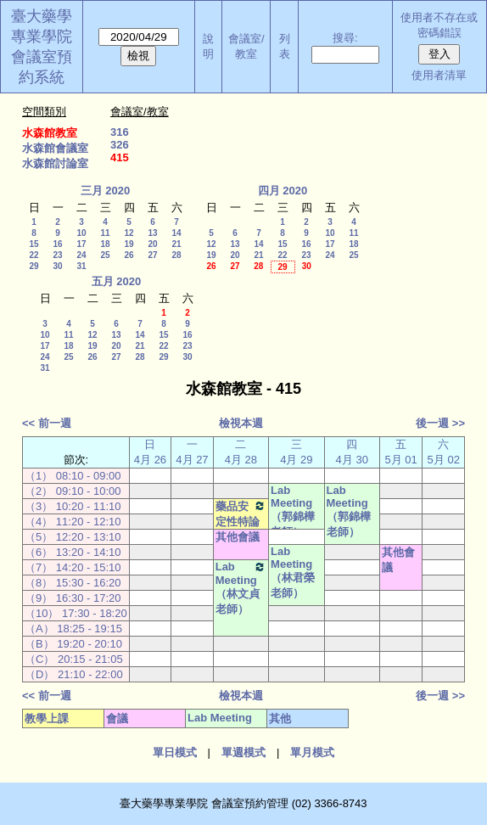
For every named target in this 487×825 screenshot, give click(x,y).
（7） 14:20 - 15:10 (72, 567)
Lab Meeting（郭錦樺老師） (293, 511)
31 (81, 266)
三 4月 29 (296, 452)
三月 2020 (106, 190)
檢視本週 (241, 423)
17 (81, 244)
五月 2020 (117, 281)
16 (57, 244)
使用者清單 (439, 75)
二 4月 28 (241, 452)
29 (33, 266)
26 (128, 255)
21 (176, 244)
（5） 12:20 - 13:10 (72, 536)
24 (81, 255)
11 (104, 233)
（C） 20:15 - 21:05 (74, 659)
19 (128, 244)
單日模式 (175, 752)
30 (57, 266)
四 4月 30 (352, 452)
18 (104, 244)
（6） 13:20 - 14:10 (72, 552)
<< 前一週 (46, 423)
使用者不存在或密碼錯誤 (439, 25)
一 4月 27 (192, 452)
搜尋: (345, 37)
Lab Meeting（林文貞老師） (241, 587)
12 (128, 233)
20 (152, 244)
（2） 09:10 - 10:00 (72, 491)
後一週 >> (440, 423)
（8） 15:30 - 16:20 (72, 582)
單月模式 (312, 752)
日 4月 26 (150, 452)
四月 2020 (283, 190)
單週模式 (243, 752)
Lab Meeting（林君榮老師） (293, 572)
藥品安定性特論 (241, 513)
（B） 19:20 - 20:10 (73, 643)
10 (81, 233)
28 (176, 255)
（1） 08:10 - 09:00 (72, 475)
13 (152, 233)
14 (176, 233)
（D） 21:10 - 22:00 (74, 674)
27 (152, 255)
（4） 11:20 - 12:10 (72, 521)
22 (33, 255)
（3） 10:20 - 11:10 (72, 506)
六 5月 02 (444, 452)
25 (104, 255)
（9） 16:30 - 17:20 (72, 598)
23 (57, 255)
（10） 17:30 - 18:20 (76, 613)
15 (33, 244)
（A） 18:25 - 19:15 (73, 628)
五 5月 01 (401, 452)
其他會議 (238, 536)
